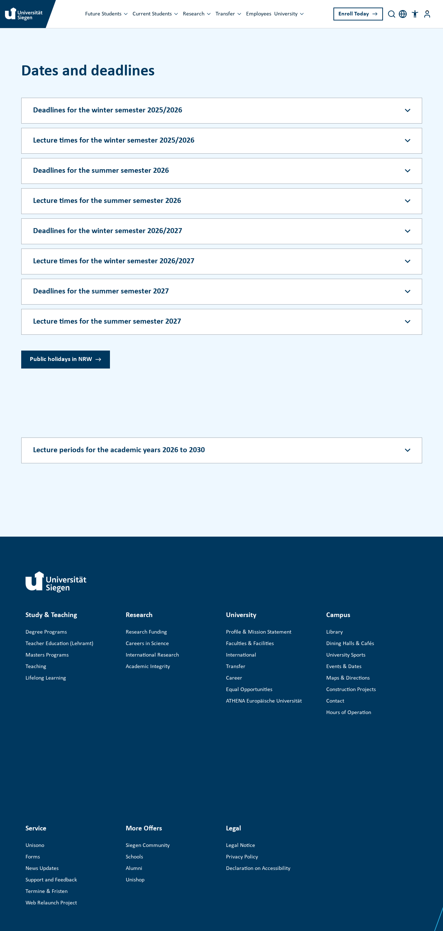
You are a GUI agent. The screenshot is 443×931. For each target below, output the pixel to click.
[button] (415, 14)
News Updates (42, 786)
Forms (33, 775)
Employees (258, 14)
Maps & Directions (348, 678)
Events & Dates (343, 667)
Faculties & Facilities (250, 644)
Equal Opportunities (249, 690)
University (285, 14)
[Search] (391, 14)
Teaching (36, 667)
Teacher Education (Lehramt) (59, 644)
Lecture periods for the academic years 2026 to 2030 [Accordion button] (119, 450)
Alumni (134, 786)
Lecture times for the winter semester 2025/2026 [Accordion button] (113, 140)
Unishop (135, 798)
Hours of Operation (348, 712)
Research (193, 14)
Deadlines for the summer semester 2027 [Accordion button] (101, 291)
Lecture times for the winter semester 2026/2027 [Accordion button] (113, 261)
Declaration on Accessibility (258, 786)
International (241, 655)
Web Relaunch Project (51, 821)
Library (334, 632)
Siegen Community (148, 763)
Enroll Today (353, 14)
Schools (134, 775)
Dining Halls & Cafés (350, 644)
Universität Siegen (70, 878)
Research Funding (146, 632)
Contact (335, 701)
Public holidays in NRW (61, 359)
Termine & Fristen (47, 809)
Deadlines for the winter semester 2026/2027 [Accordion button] (107, 231)
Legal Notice (240, 763)
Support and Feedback (51, 798)
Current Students (152, 14)
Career (234, 678)
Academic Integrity (148, 667)
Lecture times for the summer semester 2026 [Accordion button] (107, 201)
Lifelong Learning (46, 678)
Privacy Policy (242, 775)
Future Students (103, 14)
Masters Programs (47, 655)
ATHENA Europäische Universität (264, 701)
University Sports (345, 655)
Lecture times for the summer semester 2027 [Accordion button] (107, 322)
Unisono (35, 763)
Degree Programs (46, 632)
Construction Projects (351, 690)
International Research (152, 655)
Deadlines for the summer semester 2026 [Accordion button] (101, 171)
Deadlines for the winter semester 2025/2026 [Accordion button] (107, 110)
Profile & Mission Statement (258, 632)
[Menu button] (427, 14)
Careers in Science (147, 644)
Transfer (225, 14)
